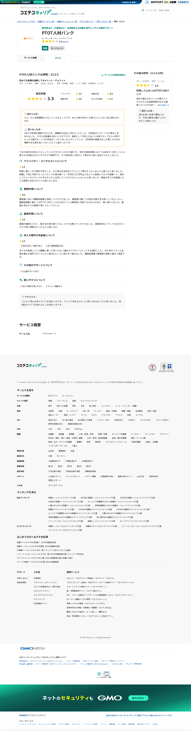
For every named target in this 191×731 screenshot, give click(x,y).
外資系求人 (118, 420)
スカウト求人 (145, 420)
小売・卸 (85, 411)
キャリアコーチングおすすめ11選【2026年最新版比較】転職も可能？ (45, 558)
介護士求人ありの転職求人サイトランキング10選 (122, 513)
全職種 (51, 434)
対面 (50, 456)
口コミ (58, 57)
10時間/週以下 (87, 461)
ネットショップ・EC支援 (47, 724)
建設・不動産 (111, 411)
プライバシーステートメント (45, 582)
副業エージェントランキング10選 (101, 521)
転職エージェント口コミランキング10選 (64, 526)
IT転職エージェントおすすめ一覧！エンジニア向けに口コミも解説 (44, 550)
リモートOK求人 (162, 420)
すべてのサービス (55, 485)
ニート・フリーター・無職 (125, 405)
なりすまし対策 (117, 664)
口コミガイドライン (42, 590)
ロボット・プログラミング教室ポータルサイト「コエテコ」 (91, 578)
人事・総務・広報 (86, 434)
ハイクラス (105, 405)
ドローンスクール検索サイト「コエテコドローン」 (87, 586)
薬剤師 (98, 441)
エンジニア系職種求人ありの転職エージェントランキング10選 (113, 501)
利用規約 (37, 578)
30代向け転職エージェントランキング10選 (137, 497)
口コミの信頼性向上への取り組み (47, 586)
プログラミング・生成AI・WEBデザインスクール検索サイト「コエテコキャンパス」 (101, 582)
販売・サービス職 (138, 438)
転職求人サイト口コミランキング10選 (101, 526)
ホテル (94, 414)
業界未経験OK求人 (55, 423)
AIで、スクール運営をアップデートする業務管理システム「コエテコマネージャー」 (101, 595)
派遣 (72, 450)
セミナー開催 (90, 476)
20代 (50, 429)
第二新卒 (92, 405)
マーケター (135, 434)
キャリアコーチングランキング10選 (134, 521)
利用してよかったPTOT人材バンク (152, 92)
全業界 (51, 411)
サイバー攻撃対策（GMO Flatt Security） (94, 664)
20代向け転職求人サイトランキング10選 (95, 509)
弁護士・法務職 (151, 441)
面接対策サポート (125, 476)
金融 (60, 411)
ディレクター (150, 434)
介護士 (74, 445)
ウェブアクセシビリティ (43, 595)
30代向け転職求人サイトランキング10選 (132, 509)
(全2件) (65, 41)
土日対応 (140, 476)
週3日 (69, 466)
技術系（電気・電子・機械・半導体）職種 (65, 438)
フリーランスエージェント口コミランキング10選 (141, 526)
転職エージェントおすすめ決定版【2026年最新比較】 (39, 546)
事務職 (71, 434)
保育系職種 (136, 441)
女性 (82, 405)
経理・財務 (102, 434)
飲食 (129, 414)
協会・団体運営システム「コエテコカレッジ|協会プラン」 (90, 616)
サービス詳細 (30, 57)
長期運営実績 (90, 471)
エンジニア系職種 (119, 434)
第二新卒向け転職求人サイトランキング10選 (115, 517)
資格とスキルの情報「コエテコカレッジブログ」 (86, 603)
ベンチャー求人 (103, 420)
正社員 (51, 450)
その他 (155, 724)
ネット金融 (122, 724)
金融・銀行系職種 (119, 438)
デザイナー (164, 434)
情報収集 (112, 724)
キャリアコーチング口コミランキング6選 (65, 530)
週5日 (88, 466)
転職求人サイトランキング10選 (61, 509)
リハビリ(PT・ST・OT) (57, 445)
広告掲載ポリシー (41, 603)
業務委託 (62, 450)
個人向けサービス (144, 724)
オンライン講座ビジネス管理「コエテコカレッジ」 (87, 599)
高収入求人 (52, 420)
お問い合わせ (22, 578)
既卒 (74, 405)
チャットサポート (73, 476)
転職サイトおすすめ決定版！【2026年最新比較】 (37, 542)
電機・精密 (126, 411)
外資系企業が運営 (73, 471)
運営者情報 (21, 582)
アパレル (119, 414)
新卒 (50, 405)
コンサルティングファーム (116, 441)
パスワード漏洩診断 (73, 661)
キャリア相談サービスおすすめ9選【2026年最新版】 (38, 561)
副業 (74, 400)
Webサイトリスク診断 (90, 661)
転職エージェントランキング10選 (62, 497)
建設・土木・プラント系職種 (60, 441)
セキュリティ (76, 724)
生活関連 (139, 411)
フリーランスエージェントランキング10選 (65, 521)
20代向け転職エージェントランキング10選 (97, 497)
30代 (59, 429)
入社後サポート (54, 476)
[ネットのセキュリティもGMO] (23, 2)
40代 (68, 429)
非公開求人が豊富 (85, 420)
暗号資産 (132, 724)
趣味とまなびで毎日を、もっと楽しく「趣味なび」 (87, 611)
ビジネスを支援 (63, 724)
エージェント (57, 48)
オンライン (61, 456)
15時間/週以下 (71, 461)
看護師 (79, 441)
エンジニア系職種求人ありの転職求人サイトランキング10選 (72, 513)
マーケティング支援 (90, 724)
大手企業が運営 (54, 471)
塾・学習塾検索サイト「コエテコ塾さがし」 (85, 590)
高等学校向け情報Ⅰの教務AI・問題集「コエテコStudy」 (90, 607)
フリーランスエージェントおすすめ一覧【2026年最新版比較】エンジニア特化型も (50, 554)
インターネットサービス (27, 724)
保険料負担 (153, 476)
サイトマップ (39, 599)
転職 (45, 48)
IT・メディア (72, 411)
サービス (97, 411)
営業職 (61, 434)
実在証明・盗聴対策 (26, 664)
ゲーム (84, 414)
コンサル (139, 414)
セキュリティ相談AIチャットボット (113, 661)
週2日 (60, 466)
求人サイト (52, 395)
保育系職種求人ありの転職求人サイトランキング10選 (70, 517)
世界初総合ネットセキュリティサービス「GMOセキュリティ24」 (41, 661)
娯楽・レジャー (70, 414)
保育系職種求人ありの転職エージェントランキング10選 (117, 505)
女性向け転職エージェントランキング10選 (65, 501)
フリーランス (62, 400)
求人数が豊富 (67, 420)
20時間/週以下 (54, 461)
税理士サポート (54, 480)
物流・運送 (151, 411)
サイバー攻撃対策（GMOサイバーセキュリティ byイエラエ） (56, 664)
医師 (88, 441)
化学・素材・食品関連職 (97, 438)
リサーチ (103, 724)
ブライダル (106, 414)
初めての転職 (62, 405)
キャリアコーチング (89, 400)
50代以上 (78, 429)
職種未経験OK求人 (75, 423)
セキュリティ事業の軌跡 (133, 664)
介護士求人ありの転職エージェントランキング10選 (69, 505)
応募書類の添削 (107, 476)
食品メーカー (53, 414)
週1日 (50, 466)
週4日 (79, 466)
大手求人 (131, 420)
